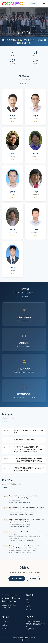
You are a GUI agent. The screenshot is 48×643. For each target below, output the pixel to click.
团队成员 (28, 606)
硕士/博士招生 (17, 579)
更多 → (4, 422)
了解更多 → (24, 296)
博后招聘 (33, 579)
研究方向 (28, 603)
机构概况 (28, 599)
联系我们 (4, 629)
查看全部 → (24, 83)
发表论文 (28, 610)
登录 (33, 3)
